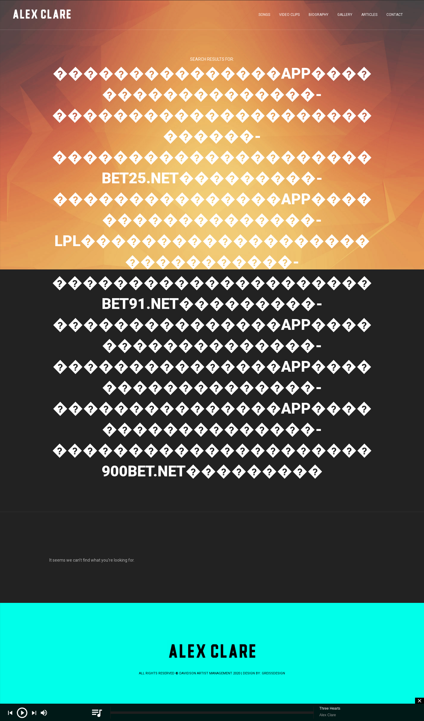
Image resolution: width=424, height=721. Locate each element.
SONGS (264, 16)
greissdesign (273, 673)
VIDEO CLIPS (289, 16)
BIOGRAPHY (318, 16)
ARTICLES (369, 16)
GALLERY (344, 16)
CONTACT (394, 16)
